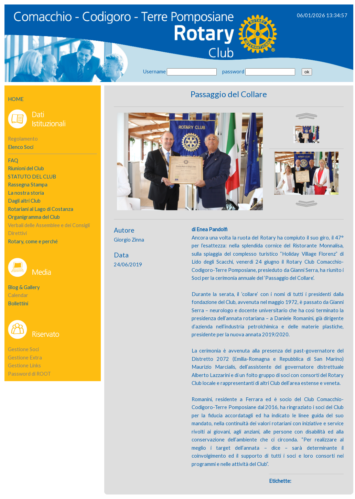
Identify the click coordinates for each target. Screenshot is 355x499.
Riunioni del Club (26, 168)
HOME (16, 99)
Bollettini (18, 303)
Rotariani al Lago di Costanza (40, 209)
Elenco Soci (20, 147)
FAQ (13, 160)
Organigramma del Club (34, 217)
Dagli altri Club (24, 201)
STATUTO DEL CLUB (32, 177)
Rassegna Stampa (27, 184)
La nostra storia (26, 193)
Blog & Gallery (24, 287)
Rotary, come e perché (33, 241)
